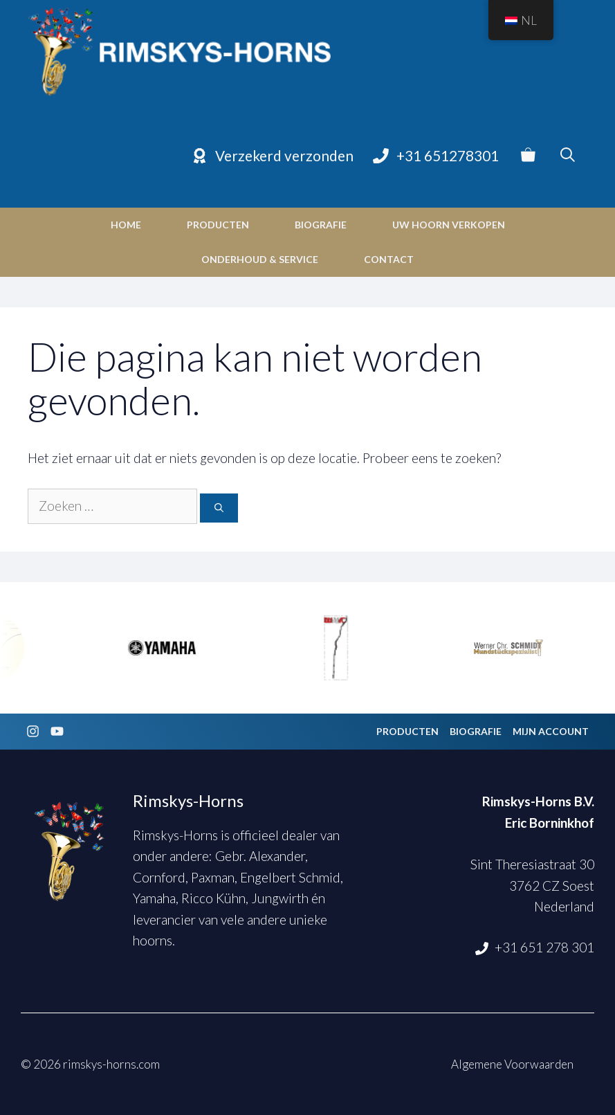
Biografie (321, 224)
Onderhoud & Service (259, 259)
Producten (218, 224)
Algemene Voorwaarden (512, 1064)
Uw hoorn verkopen (448, 224)
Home (126, 224)
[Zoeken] (219, 508)
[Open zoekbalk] (567, 156)
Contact (389, 259)
